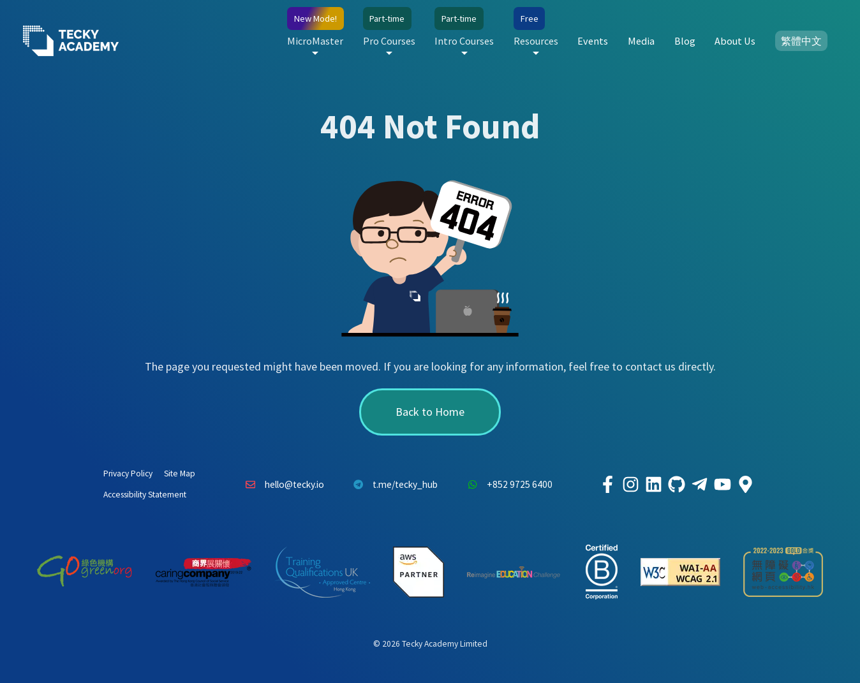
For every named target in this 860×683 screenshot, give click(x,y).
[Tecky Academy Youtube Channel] (722, 484)
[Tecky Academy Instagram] (630, 484)
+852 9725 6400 (506, 484)
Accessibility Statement (144, 494)
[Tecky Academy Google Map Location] (745, 484)
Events (592, 40)
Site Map (179, 473)
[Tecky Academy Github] (676, 484)
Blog (684, 40)
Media (641, 40)
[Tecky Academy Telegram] (699, 484)
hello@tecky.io (281, 484)
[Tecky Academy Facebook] (607, 484)
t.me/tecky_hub (392, 484)
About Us (735, 40)
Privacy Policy (127, 473)
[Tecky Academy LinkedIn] (653, 484)
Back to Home (430, 411)
